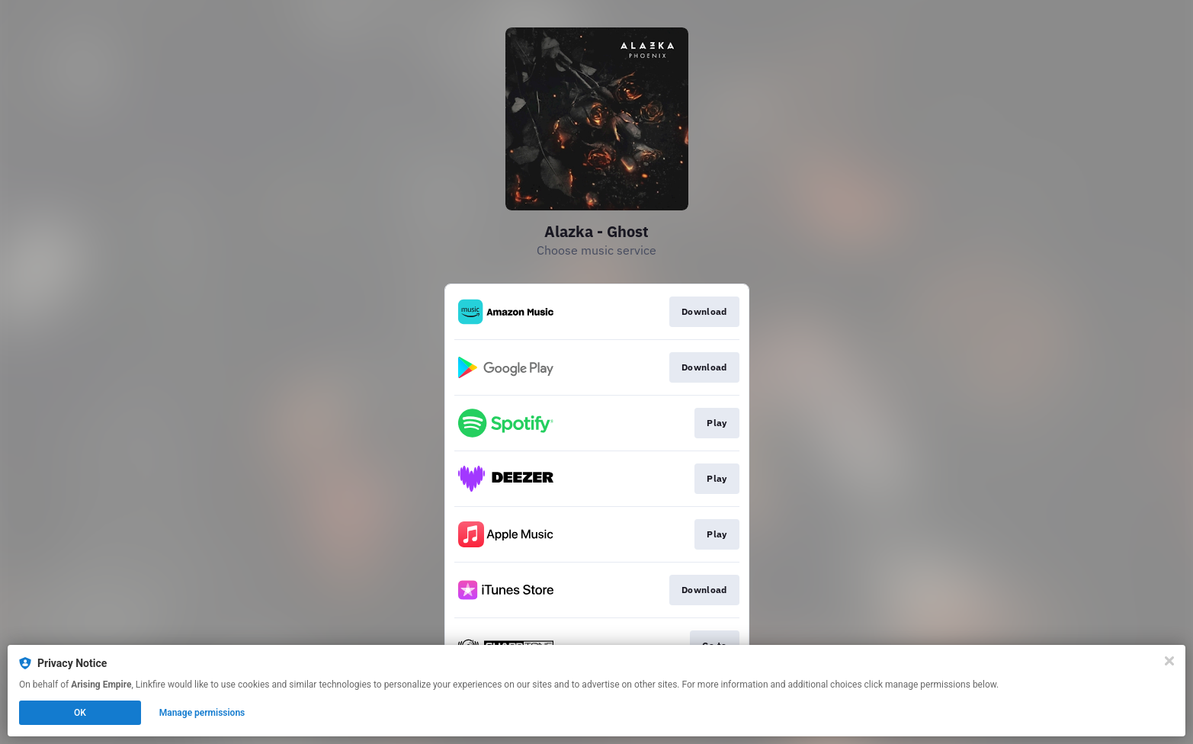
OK (80, 712)
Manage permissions (202, 712)
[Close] (1169, 661)
